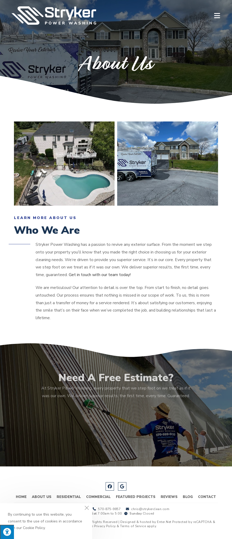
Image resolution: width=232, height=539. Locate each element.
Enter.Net (164, 522)
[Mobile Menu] (217, 15)
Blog (188, 497)
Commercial (98, 497)
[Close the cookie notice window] (87, 509)
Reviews (169, 497)
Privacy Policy (105, 526)
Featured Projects (135, 497)
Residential (69, 497)
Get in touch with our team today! (100, 275)
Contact (207, 497)
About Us (41, 497)
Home (21, 497)
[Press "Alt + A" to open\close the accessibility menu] (7, 532)
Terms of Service (133, 526)
